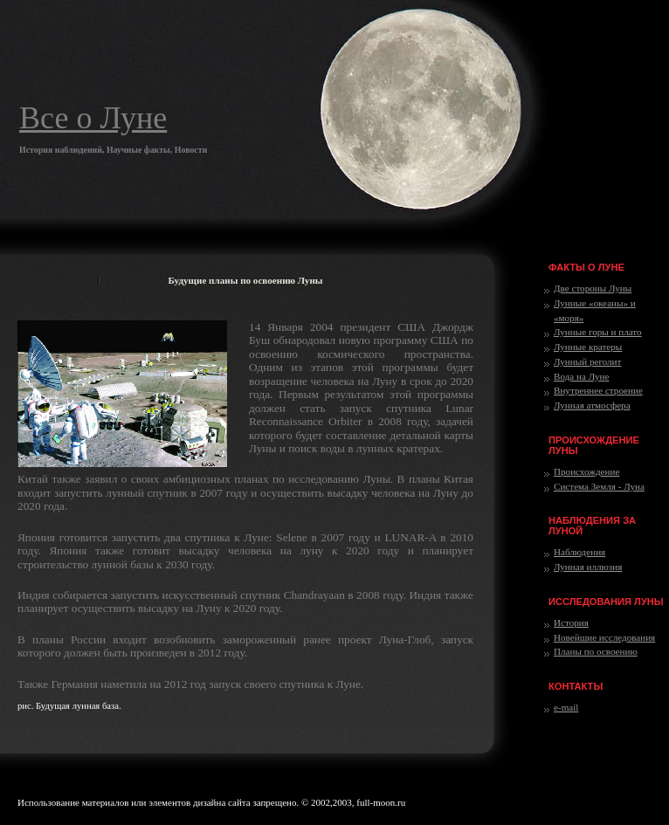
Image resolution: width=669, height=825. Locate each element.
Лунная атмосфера (592, 405)
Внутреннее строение (598, 390)
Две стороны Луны (592, 288)
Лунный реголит (587, 361)
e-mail (566, 707)
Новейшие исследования (604, 637)
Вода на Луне (581, 376)
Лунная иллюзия (588, 566)
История (571, 622)
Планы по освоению (596, 651)
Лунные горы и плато (598, 332)
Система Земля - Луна (599, 486)
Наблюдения (579, 552)
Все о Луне (93, 117)
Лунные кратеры (588, 346)
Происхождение (586, 471)
